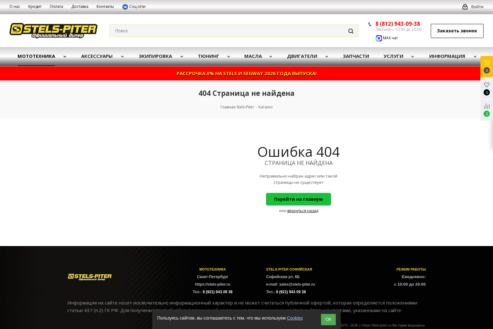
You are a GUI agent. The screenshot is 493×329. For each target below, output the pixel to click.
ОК (328, 319)
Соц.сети (134, 7)
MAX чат (387, 38)
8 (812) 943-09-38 (397, 23)
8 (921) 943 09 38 (218, 292)
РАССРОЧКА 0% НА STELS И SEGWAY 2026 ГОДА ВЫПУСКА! (247, 73)
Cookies (295, 318)
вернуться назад (302, 210)
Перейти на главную (298, 199)
